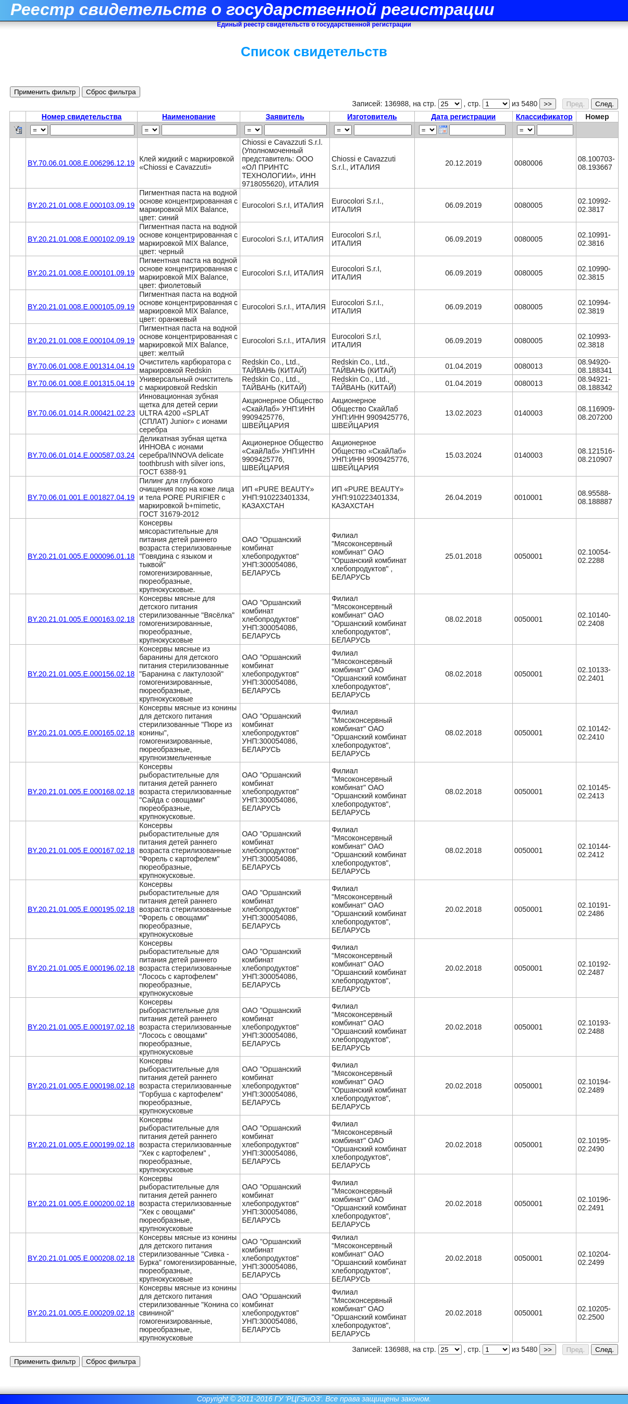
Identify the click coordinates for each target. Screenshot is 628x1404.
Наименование (189, 116)
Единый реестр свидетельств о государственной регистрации (314, 24)
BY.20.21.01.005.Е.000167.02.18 (81, 850)
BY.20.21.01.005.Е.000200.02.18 (81, 1203)
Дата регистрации (463, 116)
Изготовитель (372, 116)
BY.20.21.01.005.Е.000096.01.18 (81, 556)
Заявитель (285, 116)
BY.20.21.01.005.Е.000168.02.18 (81, 791)
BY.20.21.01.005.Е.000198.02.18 (81, 1086)
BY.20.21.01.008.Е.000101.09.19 (81, 273)
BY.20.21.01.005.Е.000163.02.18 (81, 619)
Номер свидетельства (82, 116)
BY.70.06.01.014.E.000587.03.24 (81, 455)
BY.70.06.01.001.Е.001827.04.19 (81, 497)
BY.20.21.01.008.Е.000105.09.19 (81, 307)
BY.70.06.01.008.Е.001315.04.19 (81, 383)
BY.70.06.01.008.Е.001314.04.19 (81, 366)
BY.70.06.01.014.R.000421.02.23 (81, 413)
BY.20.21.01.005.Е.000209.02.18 (81, 1313)
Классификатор (544, 116)
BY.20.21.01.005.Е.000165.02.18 (81, 733)
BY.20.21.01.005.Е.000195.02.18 (81, 909)
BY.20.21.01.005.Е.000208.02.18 (81, 1258)
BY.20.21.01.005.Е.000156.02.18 (81, 674)
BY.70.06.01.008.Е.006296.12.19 (81, 163)
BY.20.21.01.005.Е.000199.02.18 (81, 1144)
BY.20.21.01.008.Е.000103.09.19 (81, 205)
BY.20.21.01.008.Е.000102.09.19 (81, 239)
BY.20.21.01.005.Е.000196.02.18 (81, 968)
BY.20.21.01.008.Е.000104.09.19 (81, 340)
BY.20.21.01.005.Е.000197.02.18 (81, 1027)
